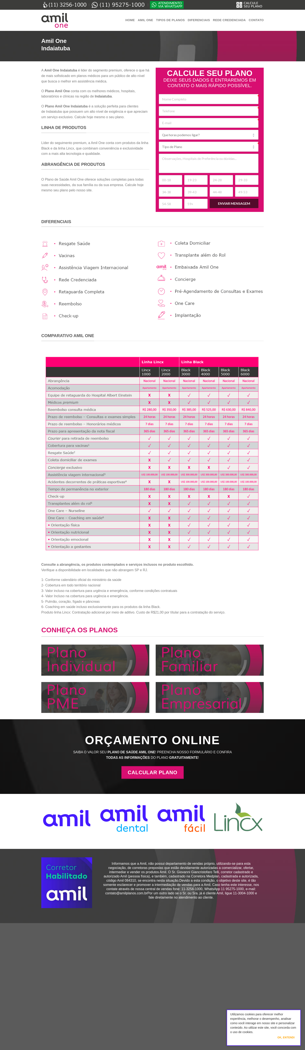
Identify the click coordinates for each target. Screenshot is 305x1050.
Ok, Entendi (286, 1037)
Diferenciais (199, 20)
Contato (256, 20)
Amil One (145, 20)
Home (130, 20)
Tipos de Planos (170, 20)
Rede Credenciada (229, 20)
